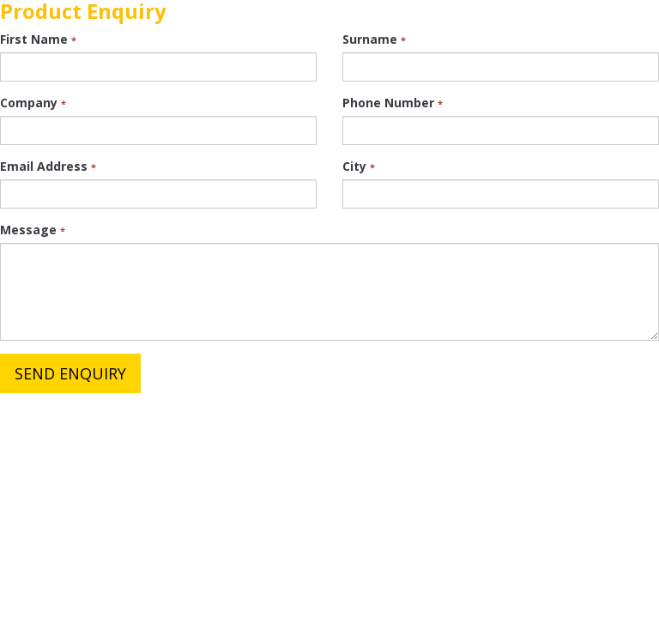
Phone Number (392, 102)
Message (32, 229)
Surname (374, 39)
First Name (38, 39)
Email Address (48, 166)
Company (33, 102)
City (358, 166)
